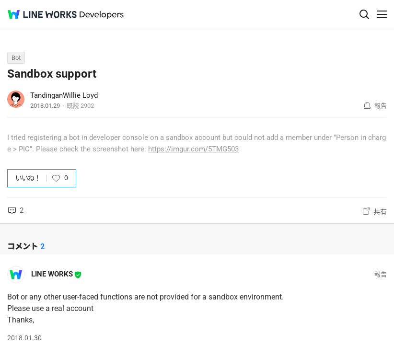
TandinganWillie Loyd (64, 95)
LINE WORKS (52, 274)
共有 (380, 212)
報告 (380, 105)
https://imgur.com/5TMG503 (193, 149)
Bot (16, 57)
